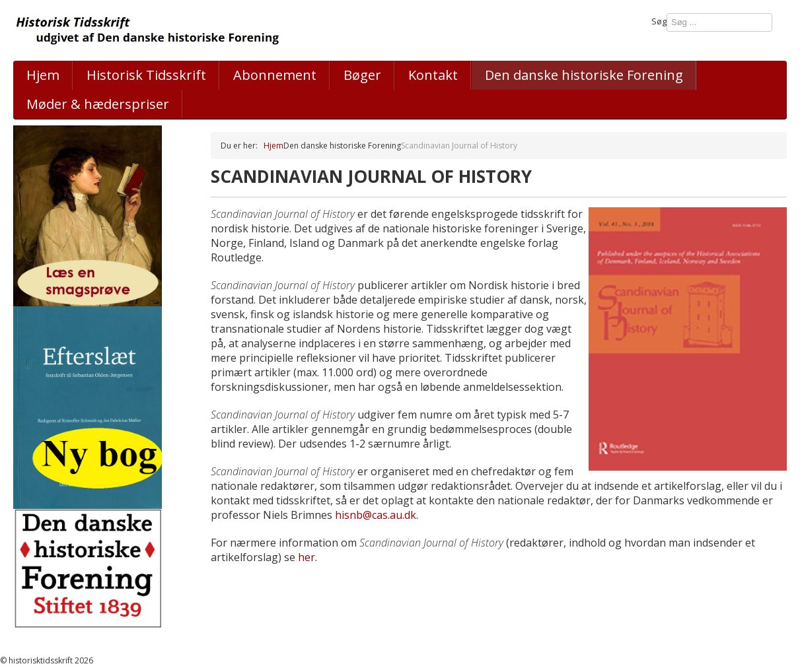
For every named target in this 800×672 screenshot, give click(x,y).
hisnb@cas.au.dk (375, 515)
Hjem (42, 75)
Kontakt (433, 75)
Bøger (362, 75)
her (306, 557)
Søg (659, 21)
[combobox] (719, 22)
